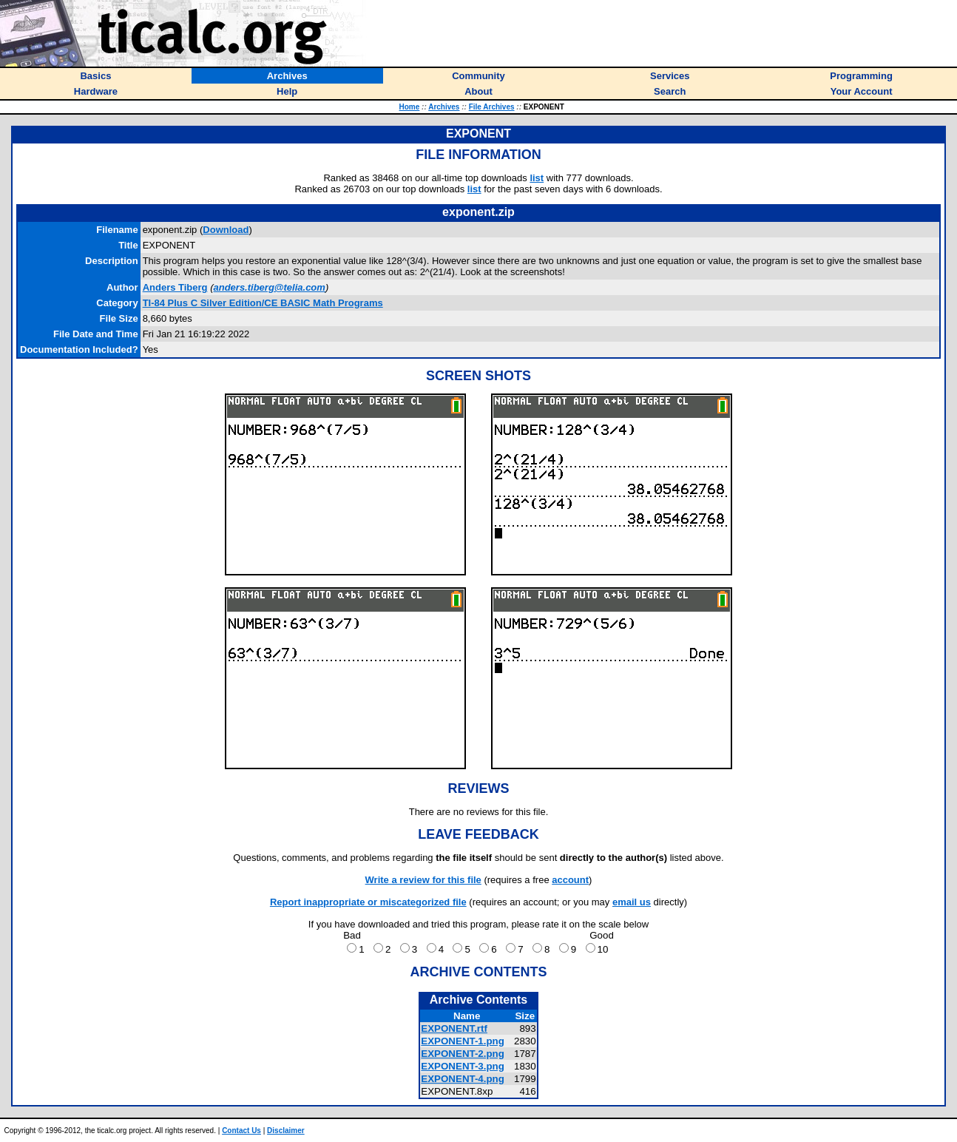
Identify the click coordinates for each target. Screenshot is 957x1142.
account (570, 879)
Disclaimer (286, 1130)
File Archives (492, 107)
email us (631, 902)
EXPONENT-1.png (462, 1041)
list (537, 177)
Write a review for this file (423, 879)
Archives (443, 107)
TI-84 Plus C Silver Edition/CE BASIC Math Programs (263, 302)
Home (409, 107)
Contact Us (241, 1130)
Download (225, 229)
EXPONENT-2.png (462, 1053)
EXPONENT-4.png (462, 1078)
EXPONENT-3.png (462, 1066)
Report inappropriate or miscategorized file (368, 902)
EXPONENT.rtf (454, 1028)
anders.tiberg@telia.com (269, 287)
